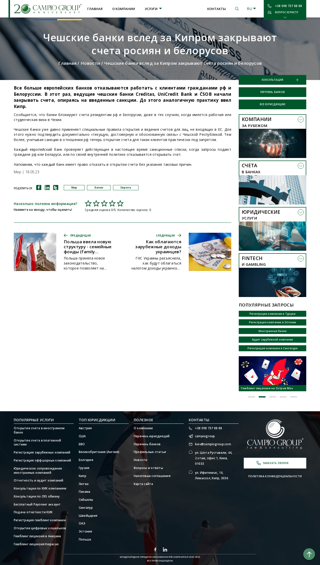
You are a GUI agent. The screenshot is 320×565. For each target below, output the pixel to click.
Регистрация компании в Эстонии (272, 322)
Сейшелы (86, 500)
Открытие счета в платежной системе (37, 442)
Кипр (82, 476)
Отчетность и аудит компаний (38, 480)
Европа (125, 187)
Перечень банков (272, 92)
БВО (82, 444)
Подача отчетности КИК (33, 512)
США (82, 436)
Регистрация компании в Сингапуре (273, 348)
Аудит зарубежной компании (272, 339)
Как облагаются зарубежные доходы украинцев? (158, 246)
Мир (74, 187)
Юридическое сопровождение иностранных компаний (38, 470)
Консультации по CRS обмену (37, 496)
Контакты (216, 8)
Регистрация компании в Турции (273, 314)
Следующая (165, 235)
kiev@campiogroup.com (213, 444)
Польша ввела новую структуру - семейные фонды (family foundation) (88, 246)
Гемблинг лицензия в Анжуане (37, 536)
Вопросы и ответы (148, 468)
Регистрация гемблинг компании (40, 520)
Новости (90, 63)
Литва (83, 484)
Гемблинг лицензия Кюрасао (36, 544)
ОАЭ (82, 524)
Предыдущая (80, 235)
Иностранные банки (272, 331)
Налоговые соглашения (152, 476)
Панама (84, 492)
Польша (85, 540)
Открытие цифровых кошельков (40, 528)
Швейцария (88, 516)
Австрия (85, 428)
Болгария (86, 460)
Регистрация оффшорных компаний (42, 460)
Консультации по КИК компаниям (40, 488)
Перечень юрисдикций (152, 436)
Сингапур (86, 508)
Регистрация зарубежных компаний (42, 452)
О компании (123, 8)
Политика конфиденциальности (275, 476)
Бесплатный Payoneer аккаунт (37, 504)
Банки (98, 187)
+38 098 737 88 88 (288, 6)
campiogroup (205, 436)
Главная (94, 8)
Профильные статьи (150, 452)
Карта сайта (143, 484)
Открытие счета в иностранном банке (39, 430)
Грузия (84, 468)
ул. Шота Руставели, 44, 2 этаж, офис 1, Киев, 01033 (213, 458)
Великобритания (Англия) (99, 452)
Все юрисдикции (273, 104)
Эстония (85, 532)
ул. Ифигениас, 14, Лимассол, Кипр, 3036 (211, 475)
